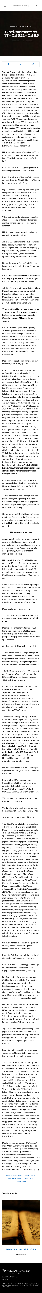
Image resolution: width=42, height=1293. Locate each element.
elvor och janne (15, 1178)
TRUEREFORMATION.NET (10, 1278)
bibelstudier (30, 1175)
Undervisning (21, 1181)
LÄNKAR (5, 1279)
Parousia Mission (8, 1276)
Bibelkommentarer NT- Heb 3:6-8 (21, 1249)
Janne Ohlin (28, 1178)
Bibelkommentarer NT (24, 26)
